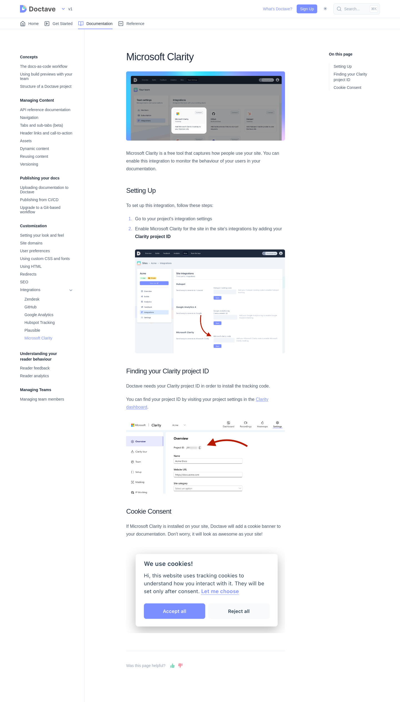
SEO (24, 282)
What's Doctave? (277, 9)
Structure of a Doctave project (45, 86)
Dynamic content (34, 148)
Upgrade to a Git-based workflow (40, 209)
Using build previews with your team (46, 76)
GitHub (30, 307)
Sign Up (307, 9)
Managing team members (42, 399)
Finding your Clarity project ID (350, 77)
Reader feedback (35, 368)
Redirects (28, 274)
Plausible (32, 330)
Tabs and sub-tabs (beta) (41, 125)
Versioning (29, 164)
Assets (26, 141)
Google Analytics (38, 315)
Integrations (30, 290)
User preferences (35, 251)
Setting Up (343, 66)
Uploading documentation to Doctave (44, 189)
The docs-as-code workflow (43, 66)
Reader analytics (34, 376)
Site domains (31, 243)
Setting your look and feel (42, 235)
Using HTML (31, 266)
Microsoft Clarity (38, 338)
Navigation (29, 117)
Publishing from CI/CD (39, 200)
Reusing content (34, 156)
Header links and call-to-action (46, 133)
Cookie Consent (347, 87)
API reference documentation (45, 110)
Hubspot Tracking (39, 322)
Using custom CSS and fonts (45, 258)
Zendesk (31, 299)
